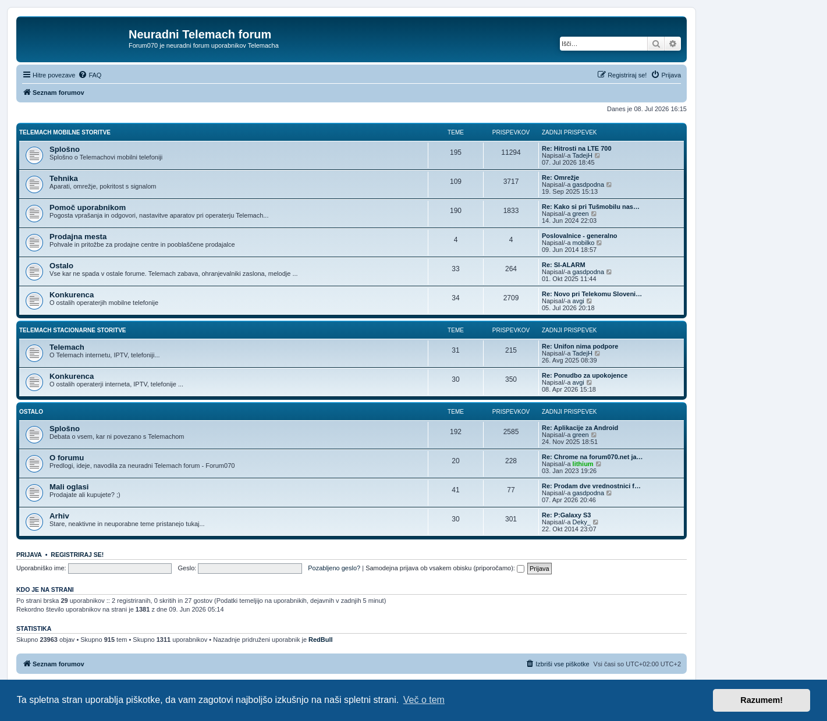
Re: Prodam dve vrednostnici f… (591, 485)
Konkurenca (71, 294)
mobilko (584, 242)
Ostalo (61, 265)
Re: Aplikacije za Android (580, 427)
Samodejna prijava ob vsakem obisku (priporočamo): (444, 567)
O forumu (66, 457)
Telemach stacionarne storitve (72, 330)
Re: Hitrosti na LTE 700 (577, 148)
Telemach (66, 347)
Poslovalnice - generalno (579, 235)
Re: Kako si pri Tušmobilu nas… (591, 206)
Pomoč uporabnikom (87, 207)
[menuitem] (89, 75)
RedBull (320, 639)
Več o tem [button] (424, 700)
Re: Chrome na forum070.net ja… (592, 456)
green (581, 213)
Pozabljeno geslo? (334, 567)
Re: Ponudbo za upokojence (584, 375)
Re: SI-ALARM (563, 264)
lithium (583, 463)
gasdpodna (588, 184)
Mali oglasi (68, 486)
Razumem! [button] (761, 700)
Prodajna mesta (78, 236)
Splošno (64, 149)
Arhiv (59, 516)
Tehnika (63, 178)
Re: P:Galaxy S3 (566, 515)
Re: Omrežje (560, 177)
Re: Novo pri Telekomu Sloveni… (592, 293)
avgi (578, 300)
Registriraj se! (77, 554)
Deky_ (582, 521)
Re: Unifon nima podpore (580, 346)
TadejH (582, 155)
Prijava (29, 554)
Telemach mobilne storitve (65, 132)
